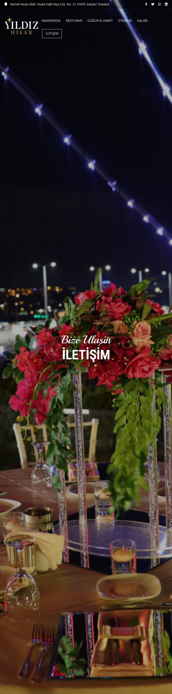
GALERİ (142, 20)
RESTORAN (74, 20)
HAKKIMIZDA (50, 20)
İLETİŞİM (52, 33)
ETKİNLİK (125, 20)
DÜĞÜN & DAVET (100, 20)
